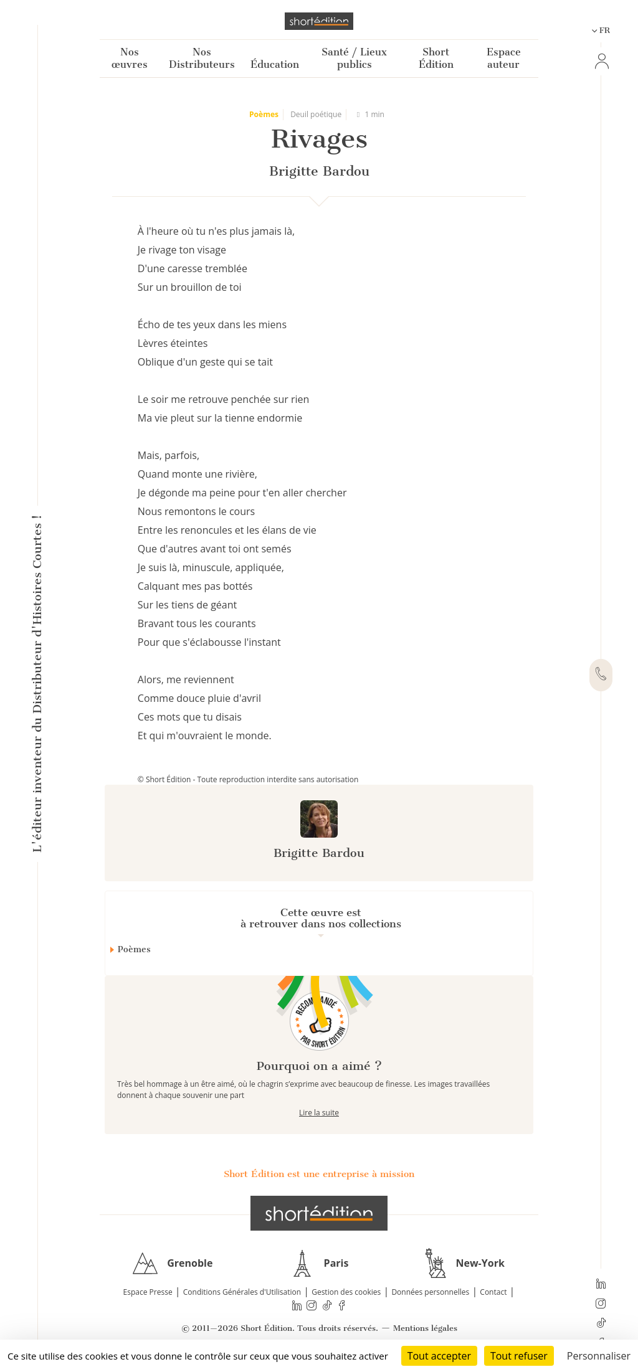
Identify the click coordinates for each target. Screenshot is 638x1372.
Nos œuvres (130, 58)
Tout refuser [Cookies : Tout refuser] (519, 1356)
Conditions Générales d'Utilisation (242, 1292)
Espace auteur (504, 58)
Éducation (274, 64)
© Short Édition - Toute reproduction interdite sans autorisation (248, 779)
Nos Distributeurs (202, 58)
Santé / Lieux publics (354, 58)
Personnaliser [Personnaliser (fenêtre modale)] (599, 1356)
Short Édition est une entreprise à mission (319, 1174)
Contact (493, 1292)
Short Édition (436, 58)
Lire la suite (319, 1112)
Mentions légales (425, 1328)
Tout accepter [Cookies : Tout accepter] (439, 1356)
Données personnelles (430, 1292)
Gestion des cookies (346, 1292)
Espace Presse (148, 1292)
